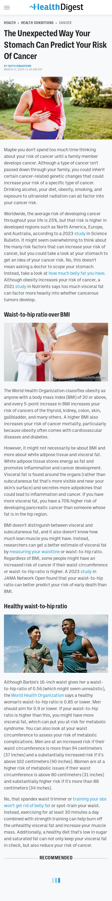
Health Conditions (37, 23)
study (79, 233)
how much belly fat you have (76, 273)
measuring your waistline (35, 551)
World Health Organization (37, 695)
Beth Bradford (19, 66)
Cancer (65, 23)
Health (10, 23)
